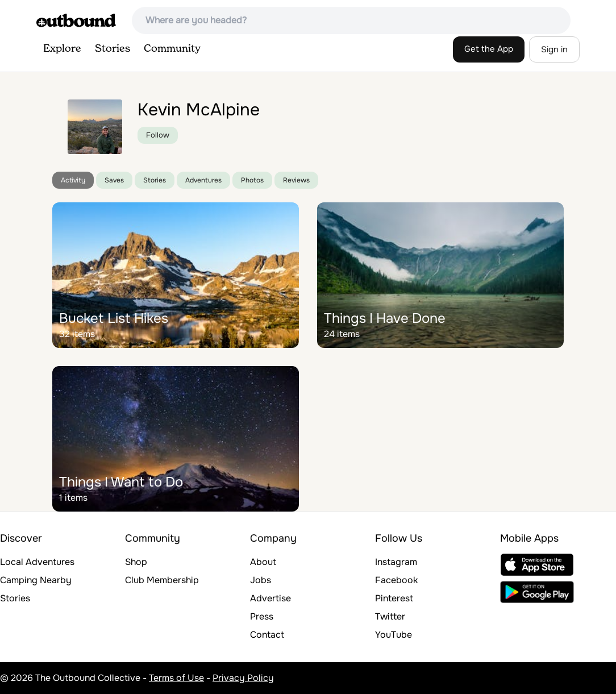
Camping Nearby (36, 580)
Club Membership (162, 580)
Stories (112, 49)
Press (261, 616)
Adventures (203, 180)
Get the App (488, 49)
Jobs (260, 580)
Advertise (270, 598)
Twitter (390, 616)
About (263, 562)
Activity (73, 180)
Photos (252, 180)
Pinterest (394, 598)
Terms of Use (176, 678)
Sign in (554, 49)
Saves (114, 180)
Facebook (396, 580)
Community (172, 49)
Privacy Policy (243, 678)
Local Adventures (37, 562)
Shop (136, 562)
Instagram (396, 562)
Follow (157, 135)
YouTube (393, 635)
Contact (267, 635)
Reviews (296, 180)
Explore (62, 49)
